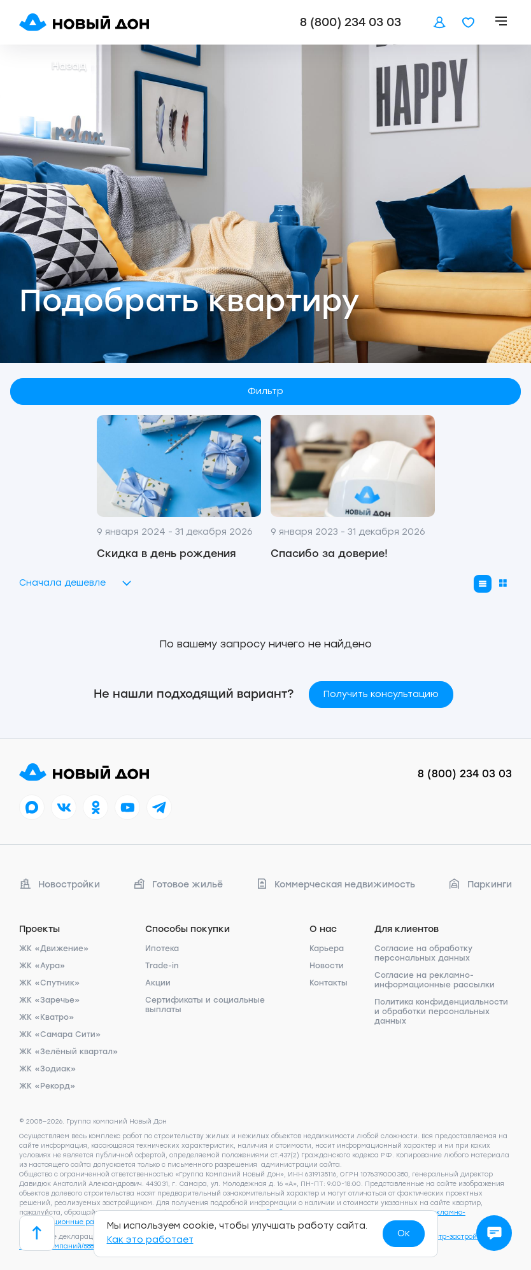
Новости (326, 965)
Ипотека (162, 948)
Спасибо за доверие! (329, 553)
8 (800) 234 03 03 (350, 22)
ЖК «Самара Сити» (60, 1034)
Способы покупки (187, 929)
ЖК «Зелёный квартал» (68, 1051)
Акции (158, 982)
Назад (53, 66)
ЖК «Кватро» (46, 1017)
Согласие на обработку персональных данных (423, 953)
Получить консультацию (381, 694)
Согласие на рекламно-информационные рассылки (434, 980)
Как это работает (150, 1239)
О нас (323, 929)
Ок (403, 1233)
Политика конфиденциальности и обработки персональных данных (441, 1012)
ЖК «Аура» (42, 965)
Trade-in (161, 965)
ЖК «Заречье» (49, 1000)
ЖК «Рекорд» (47, 1086)
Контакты (328, 982)
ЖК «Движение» (54, 948)
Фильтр (265, 391)
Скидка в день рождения (166, 553)
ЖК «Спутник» (49, 982)
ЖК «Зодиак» (47, 1068)
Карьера (326, 948)
